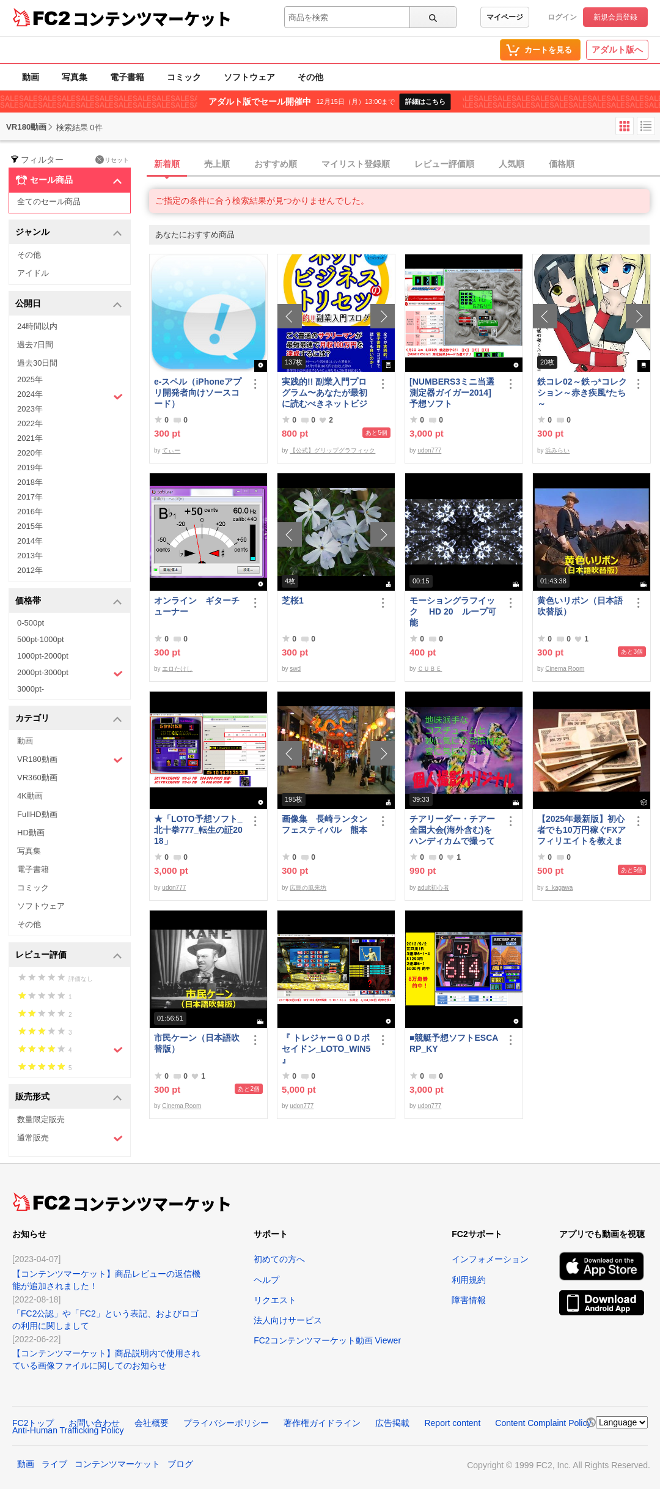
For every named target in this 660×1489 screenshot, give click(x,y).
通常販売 (70, 1138)
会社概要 (151, 1423)
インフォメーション (490, 1259)
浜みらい (557, 450)
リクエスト (275, 1300)
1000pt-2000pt (42, 655)
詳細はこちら (425, 101)
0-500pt (30, 622)
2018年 (30, 482)
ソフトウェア (249, 77)
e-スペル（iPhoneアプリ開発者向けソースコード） (197, 392)
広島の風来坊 (308, 887)
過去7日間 (35, 344)
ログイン (562, 17)
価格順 (561, 164)
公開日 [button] (68, 304)
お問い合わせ (94, 1423)
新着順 (167, 164)
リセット (112, 159)
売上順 (217, 164)
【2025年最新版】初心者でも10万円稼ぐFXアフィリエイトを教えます (581, 830)
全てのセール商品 (49, 201)
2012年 (30, 570)
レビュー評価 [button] (68, 955)
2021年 (30, 438)
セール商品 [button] (68, 180)
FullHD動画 (37, 814)
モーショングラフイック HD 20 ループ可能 (452, 611)
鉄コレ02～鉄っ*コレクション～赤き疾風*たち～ (582, 392)
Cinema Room (564, 668)
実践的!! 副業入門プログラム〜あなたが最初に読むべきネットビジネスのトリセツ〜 (324, 393)
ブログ (180, 1464)
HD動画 (31, 832)
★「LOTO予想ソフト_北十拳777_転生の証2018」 (198, 830)
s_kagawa (559, 887)
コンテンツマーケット (152, 18)
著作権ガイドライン (322, 1423)
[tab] (404, 164)
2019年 (30, 467)
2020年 (30, 452)
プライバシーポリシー (226, 1423)
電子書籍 (127, 77)
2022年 (30, 423)
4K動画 (30, 795)
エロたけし (177, 668)
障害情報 (469, 1300)
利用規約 (469, 1280)
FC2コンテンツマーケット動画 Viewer (327, 1340)
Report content (452, 1423)
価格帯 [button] (68, 601)
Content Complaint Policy (543, 1423)
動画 (30, 77)
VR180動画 (70, 760)
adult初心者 (433, 887)
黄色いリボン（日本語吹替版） (580, 606)
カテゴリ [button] (68, 719)
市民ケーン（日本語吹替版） (197, 1043)
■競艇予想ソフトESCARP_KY (453, 1043)
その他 (310, 77)
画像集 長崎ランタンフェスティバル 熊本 (324, 824)
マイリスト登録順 (355, 164)
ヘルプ (266, 1280)
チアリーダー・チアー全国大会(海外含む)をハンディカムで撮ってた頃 (452, 830)
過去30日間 (37, 363)
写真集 (74, 77)
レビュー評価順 (444, 164)
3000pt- (30, 688)
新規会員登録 (615, 17)
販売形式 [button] (68, 1097)
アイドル (33, 273)
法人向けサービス (288, 1320)
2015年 (30, 526)
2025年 (30, 379)
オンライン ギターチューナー (197, 606)
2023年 (30, 408)
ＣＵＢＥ (429, 668)
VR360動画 (37, 777)
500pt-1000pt (40, 639)
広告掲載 (392, 1423)
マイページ (504, 17)
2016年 (30, 511)
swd (295, 668)
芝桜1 (293, 600)
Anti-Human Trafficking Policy (68, 1430)
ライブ (54, 1464)
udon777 (429, 450)
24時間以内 (37, 326)
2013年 (30, 555)
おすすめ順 (275, 164)
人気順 (511, 164)
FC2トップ (33, 1423)
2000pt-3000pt (70, 673)
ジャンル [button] (68, 232)
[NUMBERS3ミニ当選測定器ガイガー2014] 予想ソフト (454, 392)
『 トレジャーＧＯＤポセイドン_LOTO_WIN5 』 (326, 1049)
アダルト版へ (617, 49)
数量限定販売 (41, 1119)
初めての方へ (279, 1259)
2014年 (30, 540)
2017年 (30, 496)
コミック (184, 77)
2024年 (70, 396)
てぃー (171, 450)
